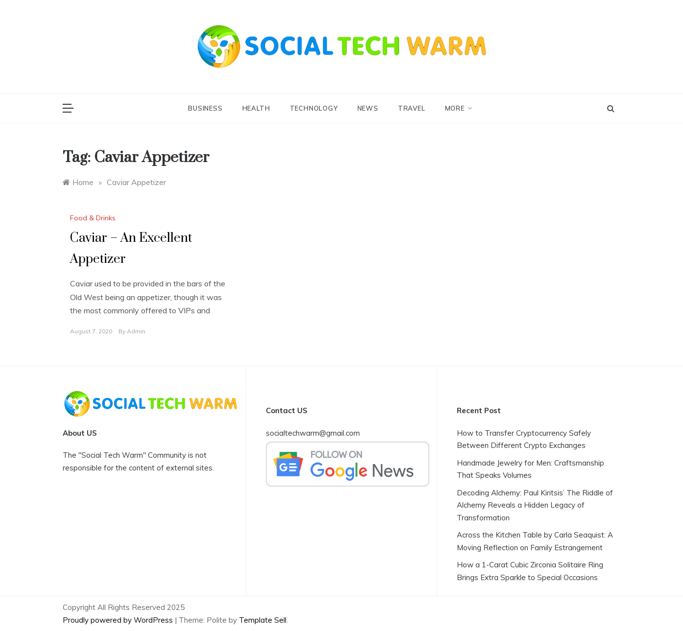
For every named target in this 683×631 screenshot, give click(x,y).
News (367, 108)
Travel (411, 108)
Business (205, 108)
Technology (314, 108)
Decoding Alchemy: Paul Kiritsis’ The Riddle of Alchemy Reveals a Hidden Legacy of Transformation (535, 505)
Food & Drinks (93, 217)
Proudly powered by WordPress (119, 620)
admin (136, 331)
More (458, 108)
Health (256, 108)
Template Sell (262, 620)
